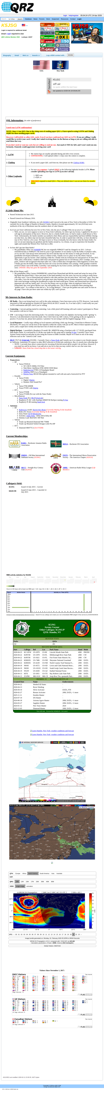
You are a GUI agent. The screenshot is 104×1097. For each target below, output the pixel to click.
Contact (72, 19)
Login (79, 19)
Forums (41, 19)
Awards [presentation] (36, 55)
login (65, 15)
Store (48, 19)
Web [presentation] (25, 55)
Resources (64, 19)
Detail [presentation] (17, 55)
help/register (73, 15)
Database (28, 19)
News (35, 19)
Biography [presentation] (7, 55)
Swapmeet (55, 19)
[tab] (7, 55)
